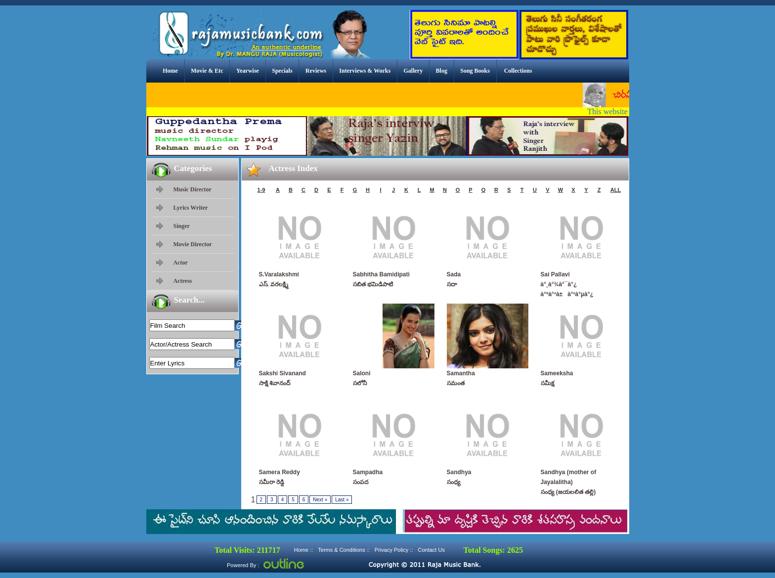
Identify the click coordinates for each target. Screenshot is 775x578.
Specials (282, 70)
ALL (615, 190)
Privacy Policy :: (394, 550)
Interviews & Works (364, 70)
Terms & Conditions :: (344, 550)
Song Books (475, 70)
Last (341, 499)
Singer (181, 225)
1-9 (261, 190)
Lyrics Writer (190, 207)
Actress (182, 280)
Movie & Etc (207, 70)
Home (170, 70)
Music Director (192, 189)
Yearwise (247, 70)
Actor (180, 262)
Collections (518, 70)
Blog (441, 70)
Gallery (413, 70)
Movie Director (192, 244)
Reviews (315, 70)
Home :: (303, 550)
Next (320, 499)
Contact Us (431, 550)
